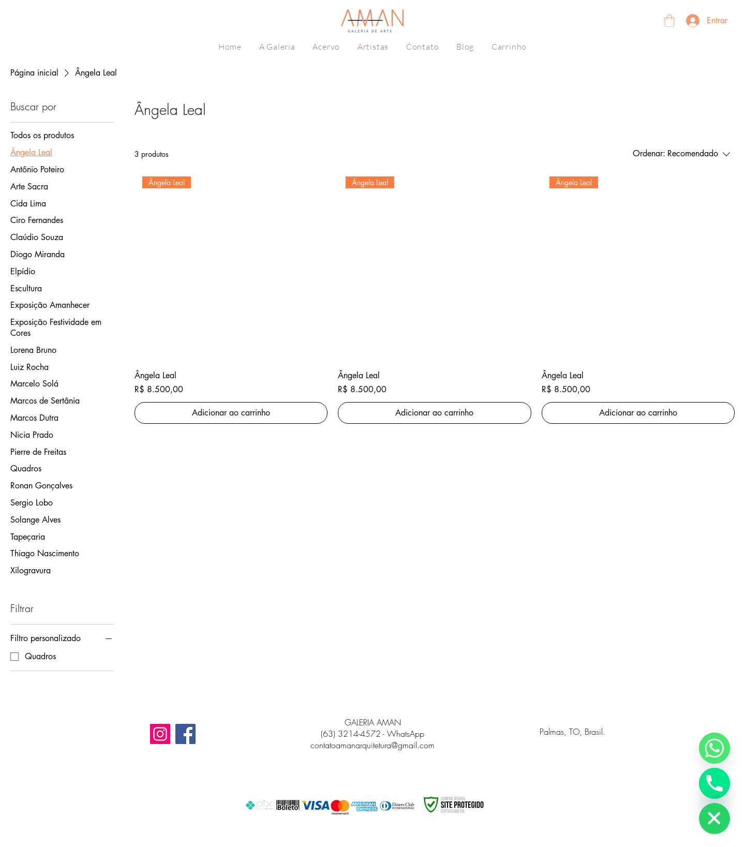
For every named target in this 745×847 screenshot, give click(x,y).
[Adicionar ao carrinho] (231, 413)
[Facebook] (185, 734)
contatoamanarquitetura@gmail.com (372, 745)
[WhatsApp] (714, 748)
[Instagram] (160, 734)
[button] (669, 20)
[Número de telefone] (714, 783)
